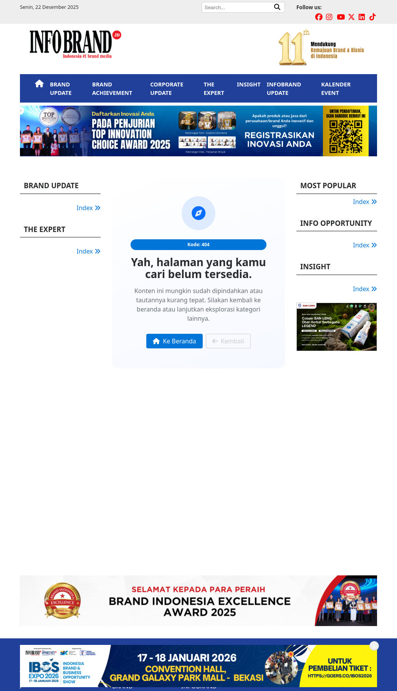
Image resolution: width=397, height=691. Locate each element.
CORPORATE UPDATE (166, 88)
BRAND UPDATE (60, 88)
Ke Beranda (174, 341)
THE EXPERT (213, 88)
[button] (47, 131)
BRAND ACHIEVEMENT (112, 88)
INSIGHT (249, 84)
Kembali (228, 341)
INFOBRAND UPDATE (284, 88)
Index (89, 208)
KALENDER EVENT (336, 88)
